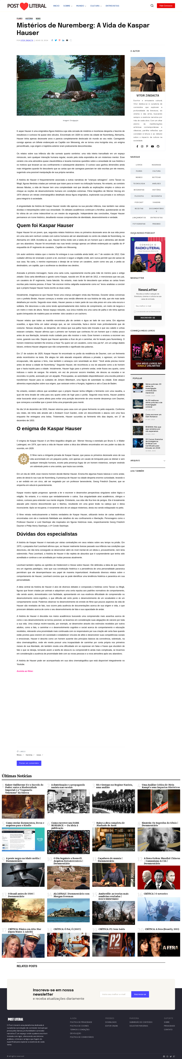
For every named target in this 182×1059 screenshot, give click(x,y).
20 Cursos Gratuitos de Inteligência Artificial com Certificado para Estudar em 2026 (154, 443)
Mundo (139, 177)
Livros (139, 165)
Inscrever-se (148, 318)
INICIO (56, 5)
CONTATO (168, 1030)
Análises (156, 184)
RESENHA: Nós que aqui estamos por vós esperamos (153, 429)
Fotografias (139, 224)
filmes (19, 18)
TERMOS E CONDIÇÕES (79, 1030)
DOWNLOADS (111, 1022)
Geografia (156, 196)
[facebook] (163, 1056)
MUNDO (80, 5)
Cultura (157, 171)
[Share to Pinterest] (59, 40)
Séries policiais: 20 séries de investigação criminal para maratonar (153, 388)
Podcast (139, 202)
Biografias (139, 190)
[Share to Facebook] (52, 40)
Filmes (139, 171)
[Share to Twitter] (56, 40)
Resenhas (156, 165)
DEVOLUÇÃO (75, 1033)
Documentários (156, 210)
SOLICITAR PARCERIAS (139, 1026)
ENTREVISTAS (112, 5)
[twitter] (170, 1056)
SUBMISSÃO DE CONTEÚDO (141, 1022)
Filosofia (139, 196)
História (156, 190)
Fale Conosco (166, 5)
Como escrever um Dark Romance (153, 415)
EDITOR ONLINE (111, 1026)
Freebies (157, 224)
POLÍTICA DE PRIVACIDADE (81, 1022)
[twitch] (173, 1056)
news (38, 18)
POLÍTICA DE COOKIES (79, 1026)
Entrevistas (157, 218)
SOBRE (66, 5)
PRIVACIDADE (169, 1026)
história (29, 18)
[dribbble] (166, 1056)
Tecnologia (139, 184)
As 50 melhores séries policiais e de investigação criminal (154, 403)
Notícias (156, 177)
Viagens (157, 202)
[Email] (67, 40)
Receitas (139, 209)
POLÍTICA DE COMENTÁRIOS (82, 1037)
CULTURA (94, 5)
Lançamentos (139, 218)
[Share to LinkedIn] (63, 40)
